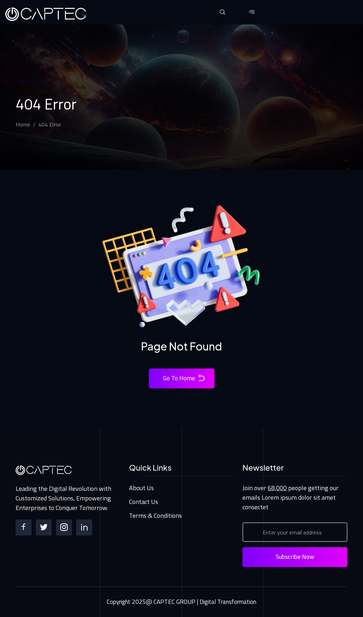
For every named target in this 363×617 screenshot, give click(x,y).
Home (23, 124)
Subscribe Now (295, 556)
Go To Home (184, 378)
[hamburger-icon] (252, 12)
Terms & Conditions (155, 515)
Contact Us (143, 501)
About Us (141, 488)
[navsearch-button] (222, 12)
